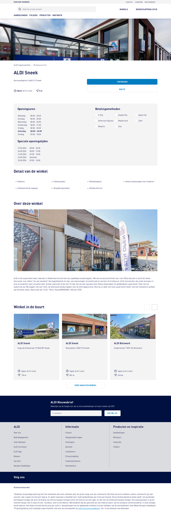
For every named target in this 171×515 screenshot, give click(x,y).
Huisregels (70, 440)
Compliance (70, 450)
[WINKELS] (123, 9)
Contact (68, 431)
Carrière (17, 459)
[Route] (122, 89)
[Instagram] (30, 476)
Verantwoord (70, 464)
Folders (116, 445)
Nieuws (17, 455)
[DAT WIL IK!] (112, 413)
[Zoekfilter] (56, 9)
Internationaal (19, 440)
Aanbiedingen (119, 431)
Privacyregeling (71, 455)
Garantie (68, 445)
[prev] (147, 307)
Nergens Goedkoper (22, 464)
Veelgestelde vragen (73, 436)
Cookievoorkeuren (72, 459)
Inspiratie (117, 440)
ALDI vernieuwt (20, 445)
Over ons (17, 431)
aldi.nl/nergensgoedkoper (89, 507)
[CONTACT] (129, 2)
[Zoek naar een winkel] (85, 385)
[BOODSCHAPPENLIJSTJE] (146, 9)
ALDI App (18, 450)
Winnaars (117, 436)
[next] (154, 307)
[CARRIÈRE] (139, 2)
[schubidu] (40, 476)
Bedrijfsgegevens (21, 436)
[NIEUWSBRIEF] (150, 2)
